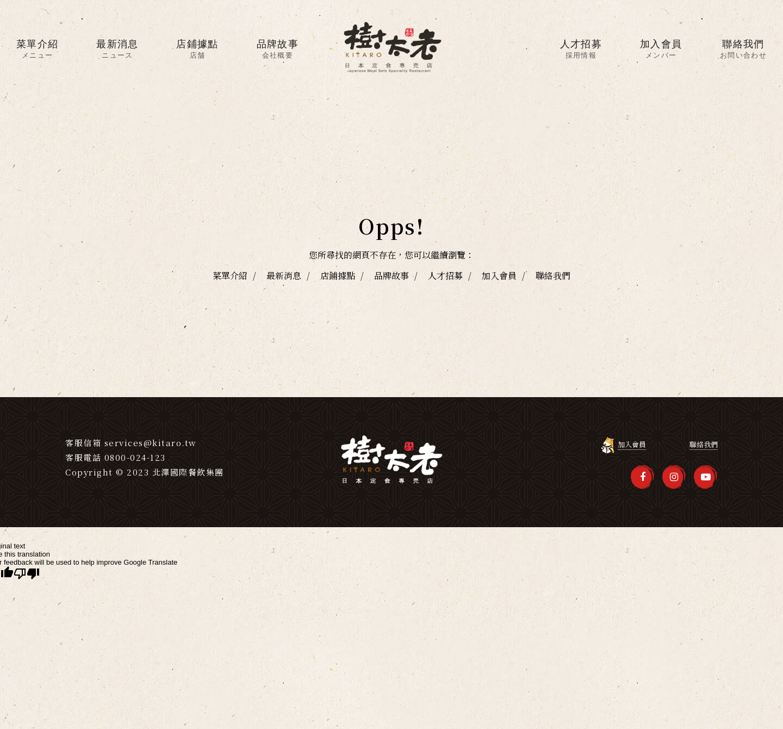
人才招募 (445, 275)
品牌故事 (391, 275)
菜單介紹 (230, 275)
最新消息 (283, 275)
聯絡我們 (553, 275)
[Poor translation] (27, 574)
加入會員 (499, 275)
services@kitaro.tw (150, 442)
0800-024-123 (135, 457)
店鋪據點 (337, 275)
